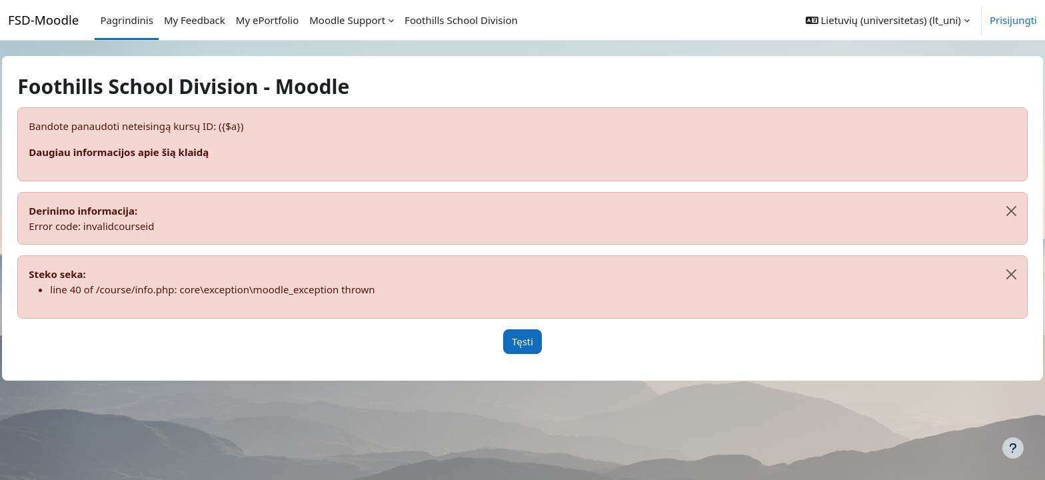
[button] (887, 20)
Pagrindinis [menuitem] (126, 20)
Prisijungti (1013, 20)
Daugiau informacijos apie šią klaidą (149, 152)
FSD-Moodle (43, 19)
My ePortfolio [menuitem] (267, 20)
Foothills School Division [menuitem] (461, 20)
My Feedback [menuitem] (194, 20)
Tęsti (522, 341)
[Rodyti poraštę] (1013, 448)
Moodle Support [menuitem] (347, 20)
